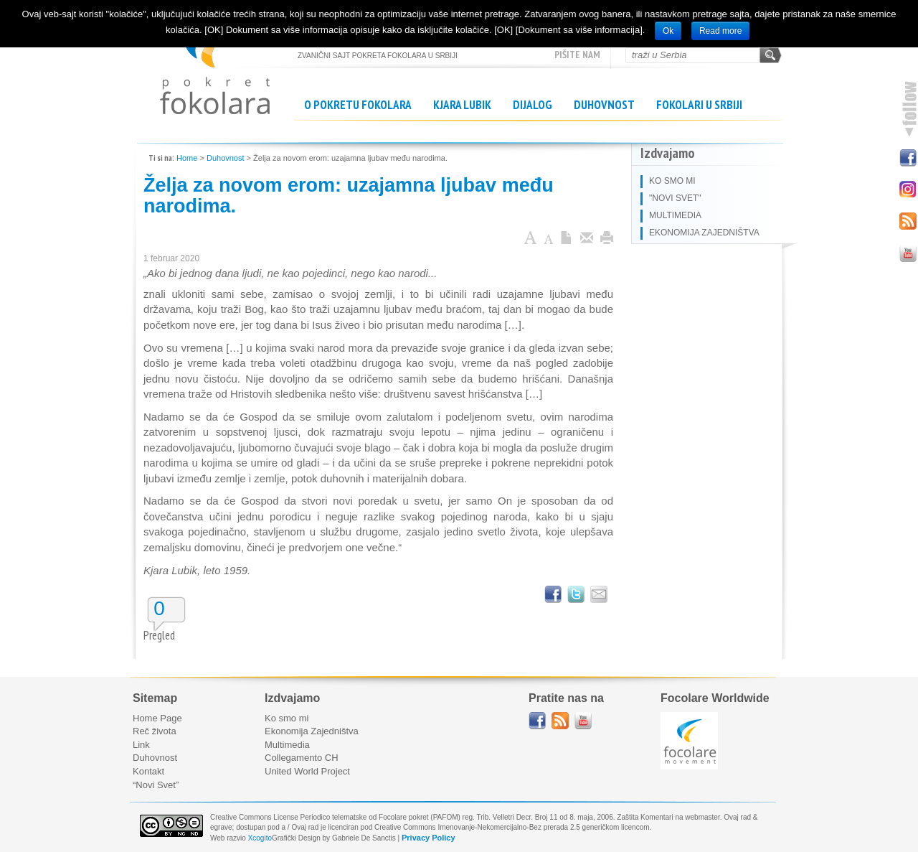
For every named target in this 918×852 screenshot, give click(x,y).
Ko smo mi (286, 718)
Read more (720, 31)
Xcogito (260, 838)
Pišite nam (577, 54)
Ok (668, 31)
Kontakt (148, 771)
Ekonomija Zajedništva (312, 731)
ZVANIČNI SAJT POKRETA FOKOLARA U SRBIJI (215, 65)
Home (186, 158)
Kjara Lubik (462, 105)
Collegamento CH (302, 757)
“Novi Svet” (156, 785)
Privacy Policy (428, 837)
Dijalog (532, 105)
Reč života (154, 731)
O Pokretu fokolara (358, 105)
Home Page (157, 718)
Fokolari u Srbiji (699, 105)
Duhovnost (604, 105)
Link (141, 744)
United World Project (307, 771)
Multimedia (287, 744)
